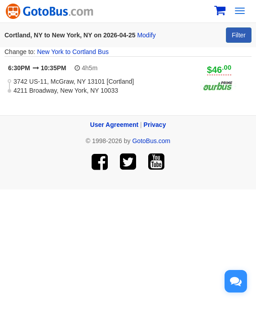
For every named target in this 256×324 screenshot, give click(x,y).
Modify (146, 35)
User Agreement (114, 124)
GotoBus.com (151, 140)
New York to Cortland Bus (73, 51)
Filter (239, 35)
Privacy (155, 124)
